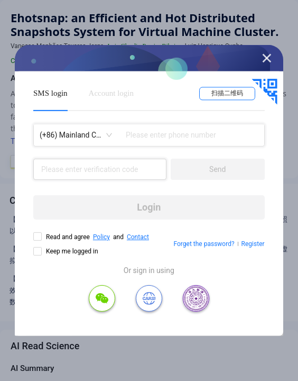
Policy (101, 237)
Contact (138, 237)
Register (253, 244)
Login (149, 207)
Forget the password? (204, 244)
